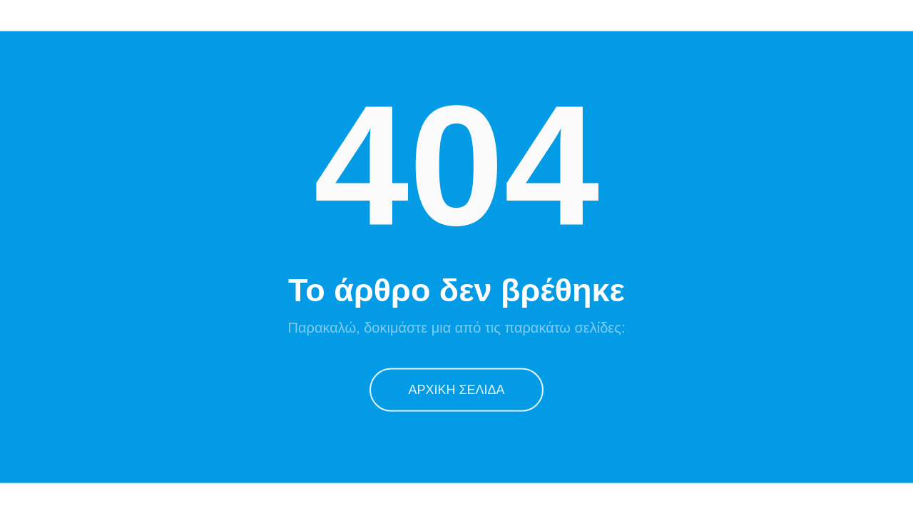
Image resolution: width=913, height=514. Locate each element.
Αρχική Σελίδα (456, 389)
